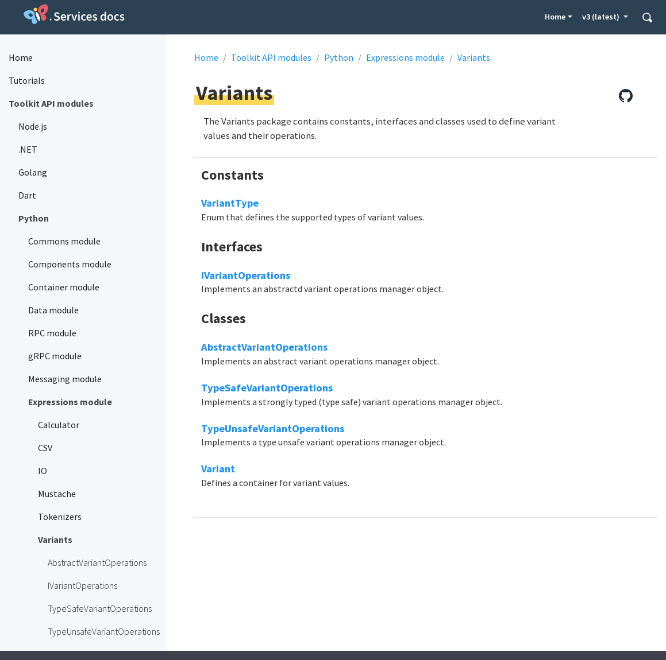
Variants (473, 57)
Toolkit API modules (271, 57)
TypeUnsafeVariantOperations (272, 428)
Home (555, 16)
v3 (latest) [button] (601, 16)
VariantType (230, 202)
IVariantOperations (245, 275)
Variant (218, 468)
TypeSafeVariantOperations (267, 387)
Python (338, 57)
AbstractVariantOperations (264, 347)
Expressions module (405, 57)
